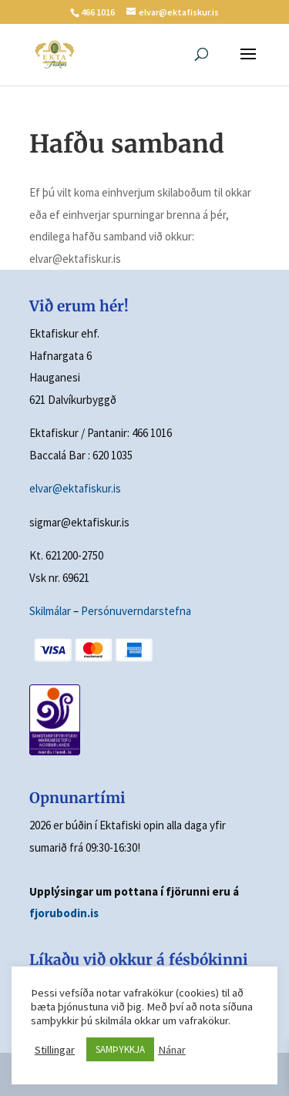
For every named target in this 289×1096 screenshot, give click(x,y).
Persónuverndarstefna (136, 610)
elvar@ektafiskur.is (75, 488)
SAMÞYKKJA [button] (120, 1049)
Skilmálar (50, 610)
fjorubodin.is (64, 913)
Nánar (172, 1050)
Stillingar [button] (55, 1050)
